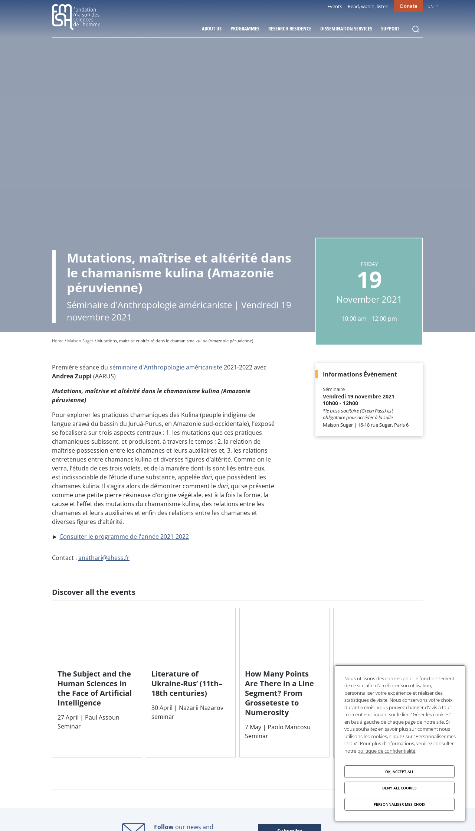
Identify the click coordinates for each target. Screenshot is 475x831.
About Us (212, 28)
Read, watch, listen (368, 6)
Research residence (289, 28)
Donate (408, 6)
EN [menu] (430, 6)
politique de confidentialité (386, 750)
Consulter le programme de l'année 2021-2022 (124, 536)
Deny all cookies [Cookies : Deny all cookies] (399, 788)
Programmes (244, 28)
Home (57, 340)
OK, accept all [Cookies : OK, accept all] (399, 771)
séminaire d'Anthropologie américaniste (165, 367)
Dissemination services (346, 28)
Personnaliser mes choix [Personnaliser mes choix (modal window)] (399, 804)
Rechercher (415, 29)
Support (390, 28)
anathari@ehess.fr (104, 558)
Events (334, 6)
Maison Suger (80, 340)
